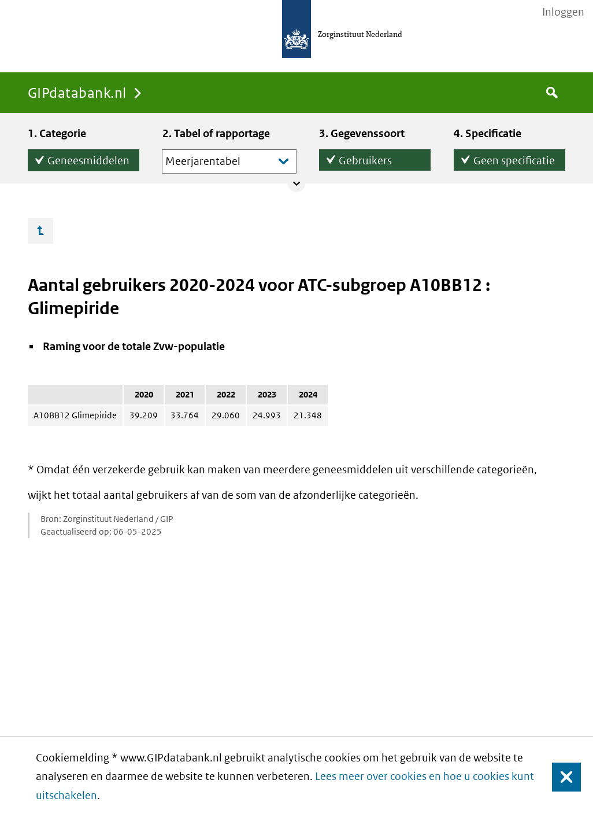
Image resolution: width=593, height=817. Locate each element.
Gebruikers (365, 158)
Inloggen (563, 12)
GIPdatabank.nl (77, 92)
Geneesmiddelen (88, 158)
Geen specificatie (514, 158)
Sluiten (561, 777)
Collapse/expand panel (296, 183)
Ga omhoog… (40, 231)
